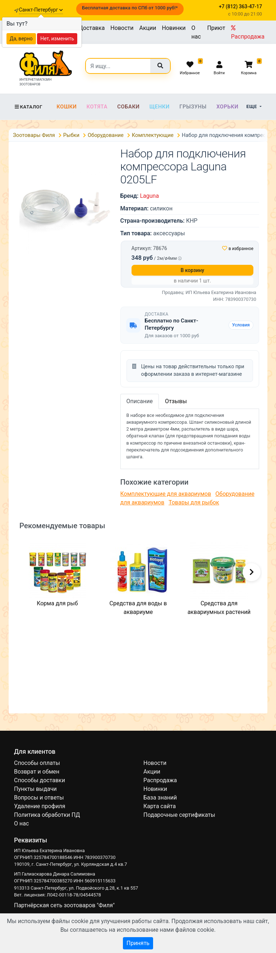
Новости (121, 28)
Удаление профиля (39, 806)
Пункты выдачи (35, 788)
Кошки (66, 106)
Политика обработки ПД (47, 814)
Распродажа (247, 32)
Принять (138, 943)
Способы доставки (39, 780)
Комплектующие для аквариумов (165, 493)
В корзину (192, 270)
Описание (139, 401)
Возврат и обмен (36, 771)
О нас (196, 32)
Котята (97, 106)
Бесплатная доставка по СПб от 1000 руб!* (130, 7)
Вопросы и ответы (39, 797)
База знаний (160, 797)
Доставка (92, 28)
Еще (252, 106)
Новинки (174, 28)
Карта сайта (159, 806)
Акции (147, 28)
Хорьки (227, 106)
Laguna (149, 195)
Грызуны (193, 106)
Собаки (128, 106)
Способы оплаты (37, 763)
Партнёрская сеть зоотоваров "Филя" (64, 905)
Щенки (160, 106)
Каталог (28, 107)
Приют (216, 28)
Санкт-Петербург (41, 10)
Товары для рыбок (194, 502)
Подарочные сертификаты (179, 814)
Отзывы (176, 401)
